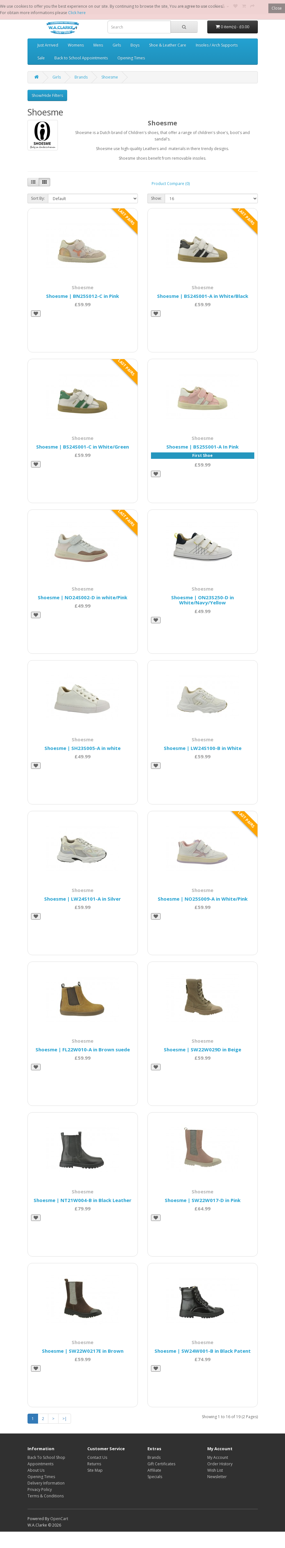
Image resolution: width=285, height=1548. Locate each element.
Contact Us (97, 1457)
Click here (77, 12)
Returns (94, 1464)
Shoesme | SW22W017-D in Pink (203, 1200)
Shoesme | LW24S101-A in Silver (82, 899)
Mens (98, 45)
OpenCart (59, 1518)
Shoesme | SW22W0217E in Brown (82, 1351)
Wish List (215, 1470)
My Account (217, 1457)
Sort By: (38, 198)
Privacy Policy (40, 1489)
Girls (117, 45)
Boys (135, 45)
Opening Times (131, 58)
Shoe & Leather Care (167, 45)
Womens (76, 45)
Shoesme (109, 77)
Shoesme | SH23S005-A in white (82, 748)
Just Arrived (47, 45)
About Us (36, 1470)
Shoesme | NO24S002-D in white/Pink (82, 597)
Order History (220, 1464)
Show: (156, 198)
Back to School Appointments (81, 58)
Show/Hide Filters (47, 95)
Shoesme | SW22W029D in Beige (202, 1049)
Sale (41, 58)
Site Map (95, 1470)
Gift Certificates (161, 1464)
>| (64, 1418)
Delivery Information (46, 1483)
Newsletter (217, 1476)
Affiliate (154, 1470)
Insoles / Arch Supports (217, 45)
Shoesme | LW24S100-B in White (202, 748)
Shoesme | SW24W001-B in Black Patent (202, 1351)
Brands (81, 77)
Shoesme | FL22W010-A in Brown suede (83, 1049)
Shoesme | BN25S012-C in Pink (82, 296)
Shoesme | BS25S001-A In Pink (202, 446)
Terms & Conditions (46, 1496)
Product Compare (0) (171, 183)
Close (277, 8)
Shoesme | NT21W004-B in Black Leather (82, 1200)
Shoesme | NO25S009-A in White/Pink (203, 899)
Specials (154, 1476)
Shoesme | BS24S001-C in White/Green (82, 446)
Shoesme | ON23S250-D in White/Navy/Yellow (202, 600)
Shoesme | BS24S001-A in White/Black (202, 296)
